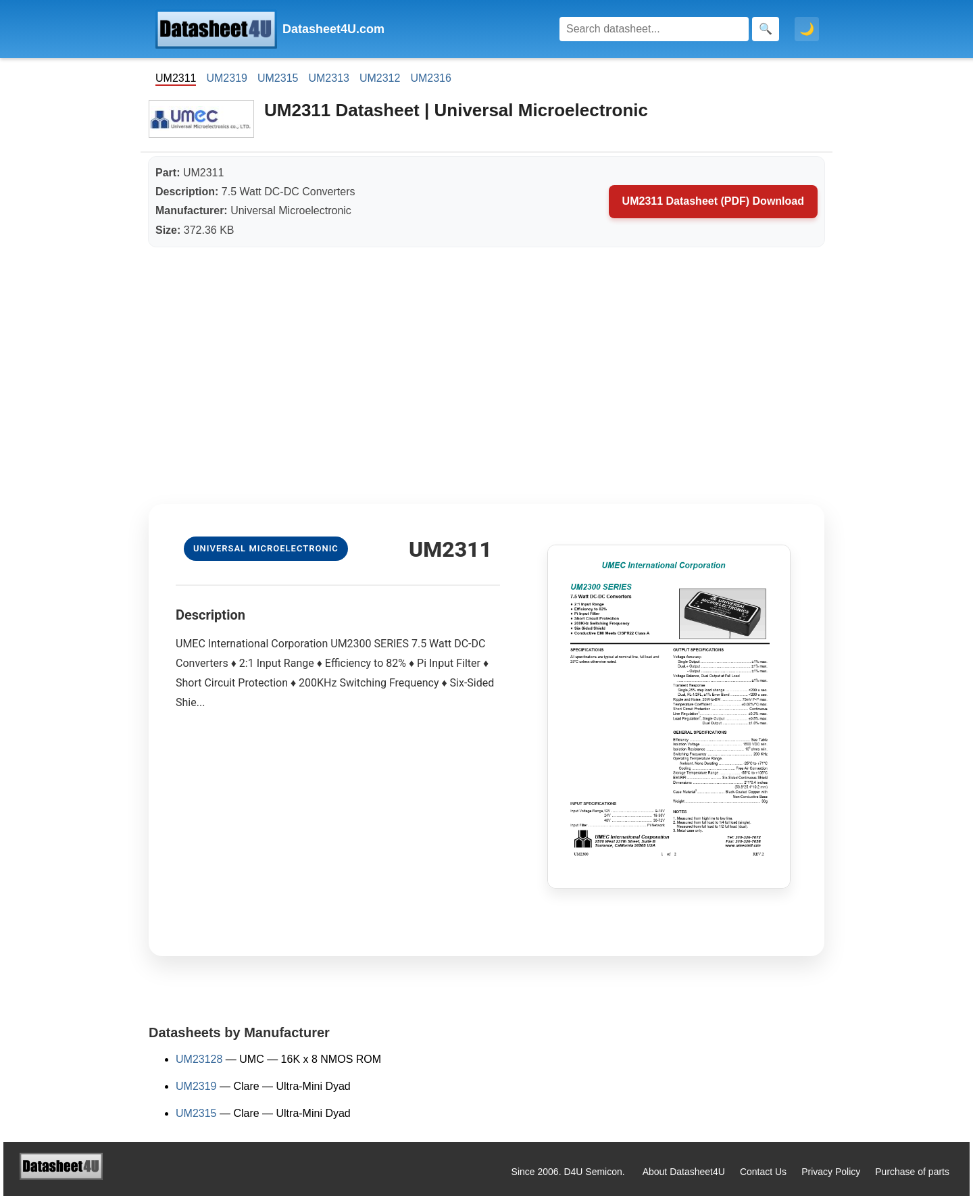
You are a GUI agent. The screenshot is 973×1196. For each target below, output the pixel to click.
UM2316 (430, 78)
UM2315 (277, 78)
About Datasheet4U (684, 1171)
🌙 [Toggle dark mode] (806, 29)
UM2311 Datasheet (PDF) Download (713, 201)
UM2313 (328, 78)
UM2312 (379, 78)
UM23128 (199, 1059)
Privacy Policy (830, 1171)
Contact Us (763, 1171)
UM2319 (226, 78)
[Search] (654, 29)
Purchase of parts (912, 1171)
